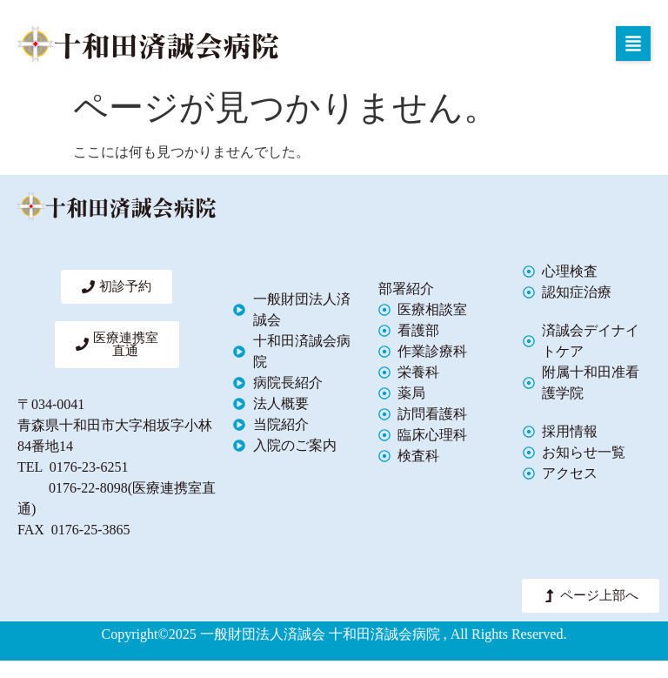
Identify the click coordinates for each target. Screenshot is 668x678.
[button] (633, 43)
